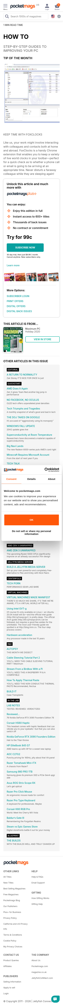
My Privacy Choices (12, 946)
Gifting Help (37, 904)
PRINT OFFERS (15, 301)
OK (31, 519)
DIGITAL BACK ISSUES (19, 311)
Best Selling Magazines (14, 888)
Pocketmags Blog (11, 900)
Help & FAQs (37, 877)
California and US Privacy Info (15, 926)
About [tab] (51, 479)
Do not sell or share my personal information (31, 532)
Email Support (38, 882)
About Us (36, 960)
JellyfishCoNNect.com (42, 978)
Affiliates (7, 966)
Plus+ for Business (12, 912)
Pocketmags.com (40, 966)
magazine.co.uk (39, 972)
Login (6, 993)
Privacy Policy (10, 918)
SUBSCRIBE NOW (25, 247)
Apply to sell (9, 987)
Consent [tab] (11, 479)
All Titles (7, 877)
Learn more (13, 265)
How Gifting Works (40, 898)
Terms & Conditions (12, 935)
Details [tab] (31, 479)
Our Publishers (10, 906)
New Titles (8, 882)
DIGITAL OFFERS (16, 306)
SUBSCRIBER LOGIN (18, 296)
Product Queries (11, 960)
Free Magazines (10, 894)
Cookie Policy (9, 940)
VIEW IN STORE (42, 339)
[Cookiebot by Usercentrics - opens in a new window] (45, 470)
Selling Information (12, 981)
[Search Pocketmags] (7, 17)
